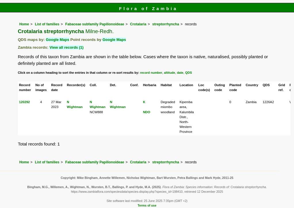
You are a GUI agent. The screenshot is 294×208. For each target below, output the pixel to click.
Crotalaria (138, 24)
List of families (47, 24)
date (180, 72)
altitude (169, 72)
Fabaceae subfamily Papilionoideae (94, 24)
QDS (188, 72)
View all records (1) (66, 47)
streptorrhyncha (165, 24)
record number (151, 72)
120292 (24, 102)
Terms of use (147, 205)
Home (24, 24)
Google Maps (57, 39)
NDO (146, 112)
